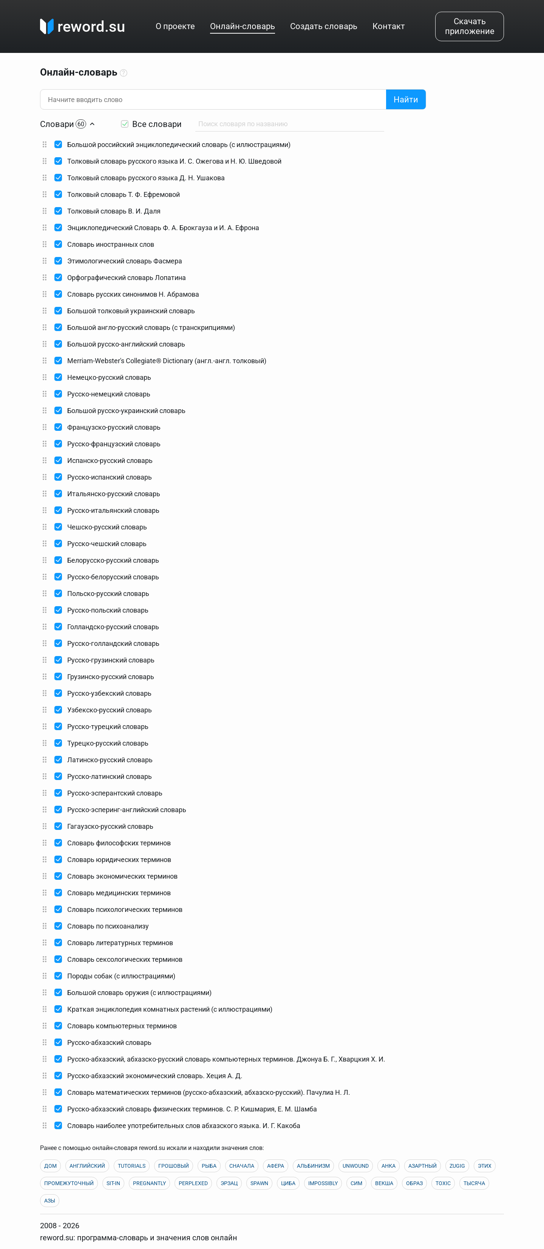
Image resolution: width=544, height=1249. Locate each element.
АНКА (389, 1166)
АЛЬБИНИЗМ (313, 1166)
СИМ (356, 1183)
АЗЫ (49, 1201)
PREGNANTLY (149, 1183)
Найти (406, 99)
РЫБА (209, 1166)
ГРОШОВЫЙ (173, 1166)
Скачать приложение (470, 26)
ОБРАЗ (414, 1183)
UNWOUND (356, 1166)
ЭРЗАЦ (229, 1183)
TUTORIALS (131, 1166)
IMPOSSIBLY (323, 1183)
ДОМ (50, 1166)
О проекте (175, 26)
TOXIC (443, 1183)
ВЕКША (384, 1183)
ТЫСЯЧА (474, 1183)
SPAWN (259, 1183)
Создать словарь (323, 26)
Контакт (388, 26)
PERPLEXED (193, 1183)
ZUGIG (457, 1166)
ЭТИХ (484, 1166)
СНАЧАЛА (241, 1166)
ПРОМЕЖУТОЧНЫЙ (69, 1183)
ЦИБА (288, 1183)
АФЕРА (275, 1166)
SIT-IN (113, 1183)
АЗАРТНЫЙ (422, 1166)
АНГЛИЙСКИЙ (87, 1166)
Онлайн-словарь (242, 26)
